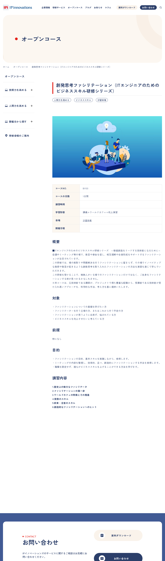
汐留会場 (102, 100)
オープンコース (75, 7)
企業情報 (46, 7)
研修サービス (58, 7)
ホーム (6, 66)
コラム (108, 7)
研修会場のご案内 (19, 135)
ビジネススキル (83, 100)
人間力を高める (61, 100)
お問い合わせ (148, 7)
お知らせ (98, 7)
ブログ (88, 7)
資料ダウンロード (126, 7)
